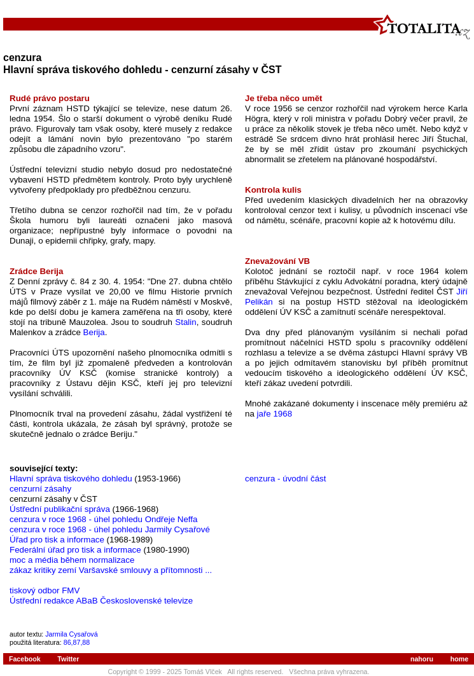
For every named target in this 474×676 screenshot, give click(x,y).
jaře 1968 (275, 413)
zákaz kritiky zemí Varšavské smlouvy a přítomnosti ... (111, 570)
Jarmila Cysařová (71, 634)
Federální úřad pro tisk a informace (75, 550)
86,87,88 (77, 642)
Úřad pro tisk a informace (57, 539)
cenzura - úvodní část (285, 478)
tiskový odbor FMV (45, 590)
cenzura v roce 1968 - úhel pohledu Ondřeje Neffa (103, 519)
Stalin (185, 322)
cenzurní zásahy (40, 488)
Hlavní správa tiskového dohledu (71, 478)
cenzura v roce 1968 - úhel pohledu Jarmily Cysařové (110, 529)
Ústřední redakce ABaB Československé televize (101, 600)
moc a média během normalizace (72, 560)
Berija (94, 332)
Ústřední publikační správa (60, 509)
